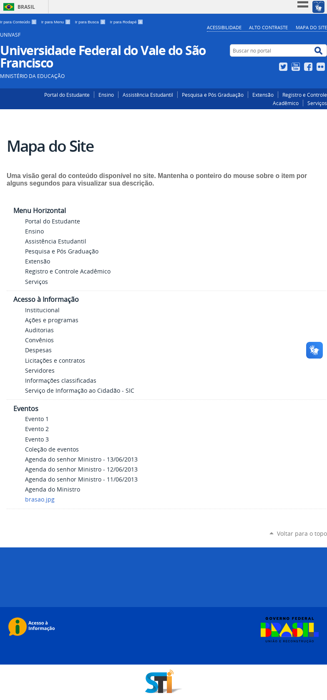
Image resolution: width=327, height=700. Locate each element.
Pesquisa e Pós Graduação (213, 94)
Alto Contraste (268, 27)
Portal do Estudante (67, 94)
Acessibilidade (224, 27)
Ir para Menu (56, 22)
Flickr (322, 67)
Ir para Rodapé (126, 22)
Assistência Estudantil (148, 94)
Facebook (309, 67)
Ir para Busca (91, 22)
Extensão (263, 94)
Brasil (26, 6)
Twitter (284, 67)
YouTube (297, 67)
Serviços (317, 103)
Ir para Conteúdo (19, 22)
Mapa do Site (311, 27)
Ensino (106, 94)
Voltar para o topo (302, 533)
